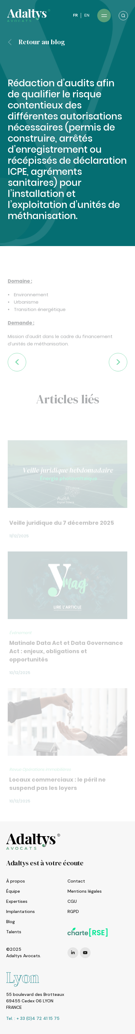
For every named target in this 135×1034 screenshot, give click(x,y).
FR (75, 15)
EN (86, 15)
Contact (76, 881)
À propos (15, 881)
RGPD (73, 911)
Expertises (16, 901)
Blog (10, 921)
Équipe (13, 891)
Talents (13, 931)
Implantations (20, 911)
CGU (72, 901)
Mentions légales (85, 891)
